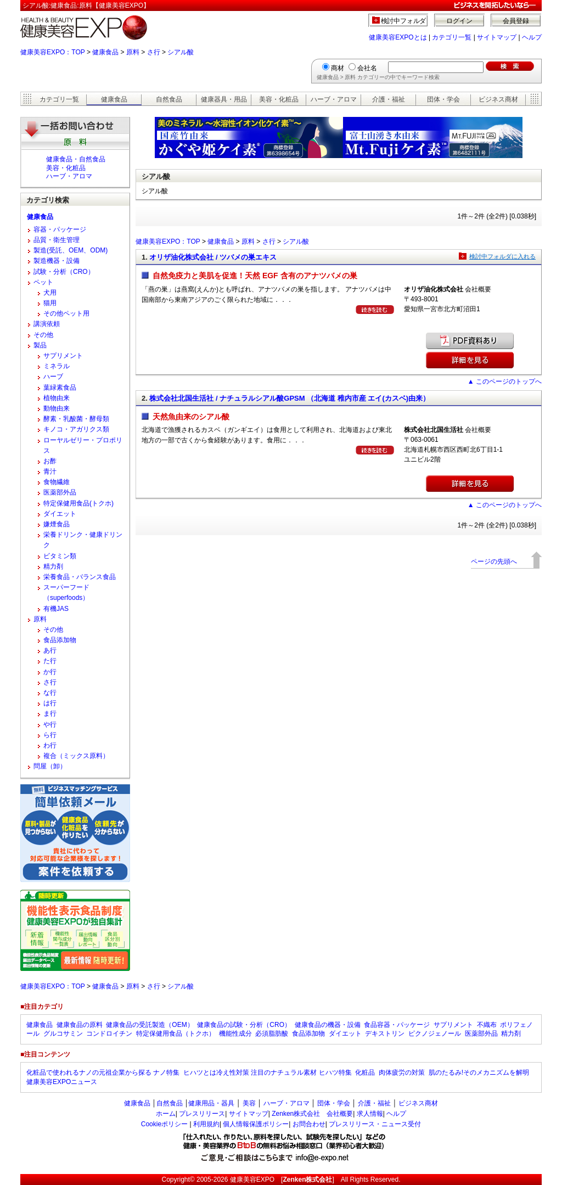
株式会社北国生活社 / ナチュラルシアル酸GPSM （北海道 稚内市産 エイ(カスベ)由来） (289, 398)
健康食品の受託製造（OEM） (149, 1025)
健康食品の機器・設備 (328, 1025)
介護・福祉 (388, 99)
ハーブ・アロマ (334, 99)
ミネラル (56, 366)
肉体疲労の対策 (402, 1072)
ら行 (50, 735)
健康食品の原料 (80, 1025)
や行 (50, 724)
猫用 (50, 303)
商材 (337, 68)
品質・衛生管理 (56, 240)
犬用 (50, 292)
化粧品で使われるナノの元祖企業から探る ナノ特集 (102, 1072)
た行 (50, 661)
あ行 (50, 650)
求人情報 (370, 1113)
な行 (50, 693)
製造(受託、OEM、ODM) (70, 250)
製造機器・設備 (56, 261)
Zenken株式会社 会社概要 (312, 1113)
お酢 (50, 461)
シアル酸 (180, 52)
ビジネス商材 (498, 99)
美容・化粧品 (279, 99)
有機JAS (56, 609)
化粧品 (365, 1072)
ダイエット (59, 514)
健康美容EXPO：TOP (52, 52)
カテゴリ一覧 (451, 37)
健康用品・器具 (211, 1103)
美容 (249, 1103)
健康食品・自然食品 (75, 159)
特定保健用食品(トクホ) (78, 503)
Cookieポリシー (164, 1124)
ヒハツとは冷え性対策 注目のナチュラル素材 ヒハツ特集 (267, 1072)
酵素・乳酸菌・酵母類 (76, 419)
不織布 (487, 1025)
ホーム (166, 1113)
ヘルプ (532, 37)
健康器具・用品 (224, 99)
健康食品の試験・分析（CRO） (244, 1025)
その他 (43, 335)
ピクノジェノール (434, 1033)
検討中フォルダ (403, 21)
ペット (43, 282)
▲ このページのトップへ (505, 381)
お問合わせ (309, 1124)
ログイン (459, 21)
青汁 (50, 471)
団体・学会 (443, 99)
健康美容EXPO (252, 1179)
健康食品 (105, 52)
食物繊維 (56, 482)
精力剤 (53, 566)
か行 (50, 672)
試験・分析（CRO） (63, 272)
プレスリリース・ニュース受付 (375, 1124)
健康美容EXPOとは (397, 37)
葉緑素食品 (59, 387)
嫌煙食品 (56, 524)
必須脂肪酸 (271, 1033)
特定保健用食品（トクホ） (175, 1033)
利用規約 (206, 1124)
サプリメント (63, 356)
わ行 (50, 745)
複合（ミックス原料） (76, 756)
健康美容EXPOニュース (61, 1082)
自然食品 (169, 99)
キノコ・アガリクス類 (76, 429)
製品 (40, 345)
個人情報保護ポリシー (256, 1124)
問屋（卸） (49, 766)
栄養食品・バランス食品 (79, 577)
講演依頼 (46, 324)
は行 (50, 703)
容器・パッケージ (59, 229)
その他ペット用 (66, 313)
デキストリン (384, 1033)
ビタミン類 (59, 556)
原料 (132, 52)
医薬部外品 (59, 492)
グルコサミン (63, 1033)
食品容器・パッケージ (397, 1025)
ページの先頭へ (494, 561)
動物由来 (56, 408)
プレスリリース (202, 1113)
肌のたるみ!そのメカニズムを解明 (479, 1072)
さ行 (153, 52)
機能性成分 (235, 1033)
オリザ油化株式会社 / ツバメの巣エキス (213, 257)
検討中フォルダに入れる (502, 256)
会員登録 (516, 21)
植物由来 (56, 398)
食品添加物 (59, 640)
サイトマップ (496, 37)
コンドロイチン (109, 1033)
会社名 (367, 68)
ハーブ (53, 376)
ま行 (50, 713)
